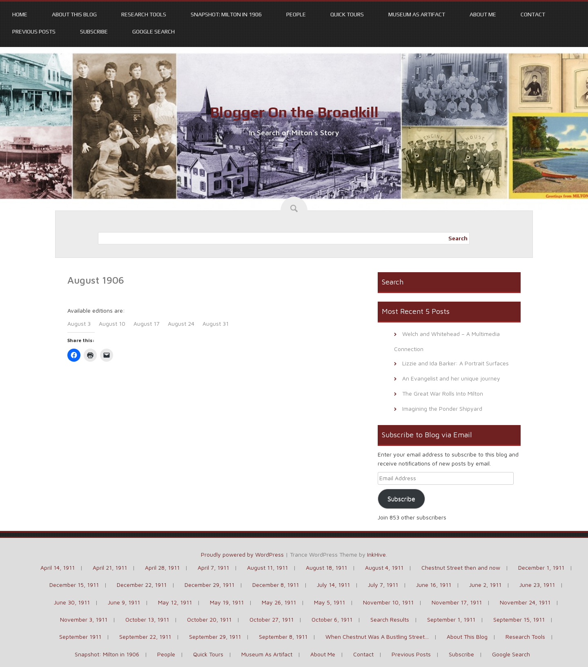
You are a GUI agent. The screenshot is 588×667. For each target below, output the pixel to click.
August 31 (216, 323)
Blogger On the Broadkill (294, 112)
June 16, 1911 (433, 584)
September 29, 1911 (215, 636)
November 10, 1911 (388, 602)
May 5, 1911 (329, 602)
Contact (533, 14)
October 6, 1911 (332, 619)
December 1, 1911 (541, 567)
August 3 (79, 323)
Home (19, 14)
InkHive (376, 554)
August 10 (112, 323)
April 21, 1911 (110, 567)
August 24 (181, 323)
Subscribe (94, 31)
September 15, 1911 (519, 619)
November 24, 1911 (525, 602)
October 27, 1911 (271, 619)
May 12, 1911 (175, 602)
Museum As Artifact (416, 14)
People (296, 14)
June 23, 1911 (537, 584)
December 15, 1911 (74, 584)
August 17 (147, 323)
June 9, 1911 (124, 602)
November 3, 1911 (83, 619)
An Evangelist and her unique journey (451, 378)
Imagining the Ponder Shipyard (442, 408)
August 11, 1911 (267, 567)
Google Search (153, 31)
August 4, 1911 (384, 567)
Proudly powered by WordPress (242, 554)
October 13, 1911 (147, 619)
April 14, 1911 (57, 567)
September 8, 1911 (283, 636)
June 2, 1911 (485, 584)
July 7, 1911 (383, 584)
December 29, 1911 (209, 584)
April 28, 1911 (162, 567)
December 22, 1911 (142, 584)
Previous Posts (34, 31)
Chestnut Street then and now (460, 567)
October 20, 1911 (209, 619)
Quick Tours (347, 14)
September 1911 (80, 636)
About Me (483, 14)
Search (458, 238)
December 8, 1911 (275, 584)
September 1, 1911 (451, 619)
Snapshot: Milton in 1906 (226, 14)
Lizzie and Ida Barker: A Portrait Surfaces (455, 363)
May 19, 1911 (227, 602)
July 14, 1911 (333, 584)
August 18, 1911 (326, 567)
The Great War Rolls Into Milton (442, 393)
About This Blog (74, 14)
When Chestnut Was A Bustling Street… (377, 636)
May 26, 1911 (279, 602)
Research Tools (143, 14)
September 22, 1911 (145, 636)
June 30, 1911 (72, 602)
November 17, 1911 (457, 602)
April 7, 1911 (213, 567)
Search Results (389, 619)
